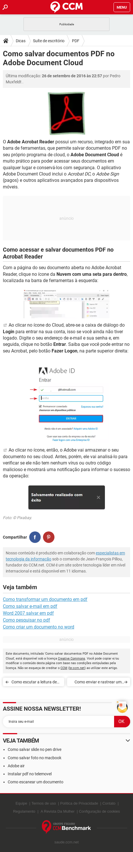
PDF (75, 40)
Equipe (21, 803)
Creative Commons (71, 658)
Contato (109, 803)
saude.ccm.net (66, 842)
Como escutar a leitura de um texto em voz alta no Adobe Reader (34, 683)
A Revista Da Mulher (58, 811)
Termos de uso (44, 803)
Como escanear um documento (35, 782)
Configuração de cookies (99, 811)
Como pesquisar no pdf (26, 620)
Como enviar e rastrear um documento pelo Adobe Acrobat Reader (98, 683)
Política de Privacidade (79, 803)
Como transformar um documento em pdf (45, 599)
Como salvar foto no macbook (34, 757)
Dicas (21, 40)
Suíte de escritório (48, 40)
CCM (63, 668)
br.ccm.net (77, 668)
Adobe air (16, 766)
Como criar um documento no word (38, 627)
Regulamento (24, 811)
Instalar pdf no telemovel (30, 774)
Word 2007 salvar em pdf (28, 613)
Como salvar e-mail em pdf (30, 606)
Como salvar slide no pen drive (34, 749)
